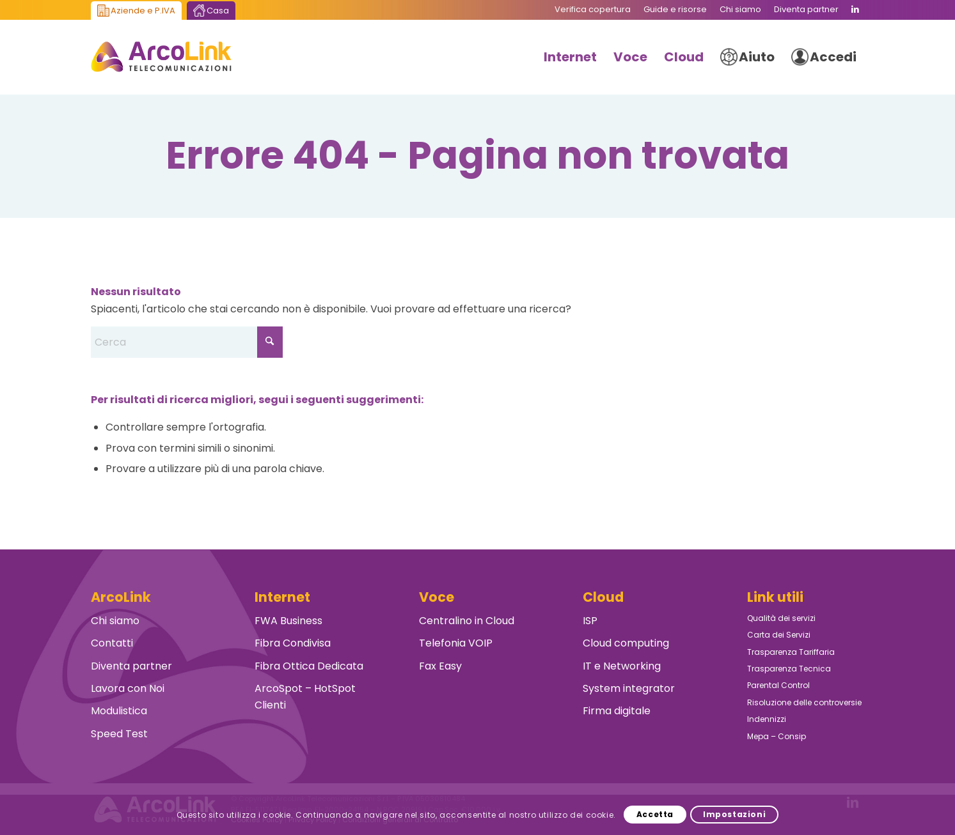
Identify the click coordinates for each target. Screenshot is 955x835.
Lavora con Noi (127, 688)
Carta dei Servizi (778, 634)
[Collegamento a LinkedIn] (855, 9)
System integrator (629, 688)
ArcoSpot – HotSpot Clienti (305, 696)
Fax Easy (440, 666)
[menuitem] (592, 9)
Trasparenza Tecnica (789, 668)
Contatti (112, 643)
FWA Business (288, 620)
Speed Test (119, 733)
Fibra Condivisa (293, 643)
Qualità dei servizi (781, 618)
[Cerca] (187, 342)
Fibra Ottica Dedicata (309, 666)
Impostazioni (734, 814)
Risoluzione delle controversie (804, 702)
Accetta (655, 814)
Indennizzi (766, 719)
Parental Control (778, 685)
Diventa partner (131, 666)
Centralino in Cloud (466, 620)
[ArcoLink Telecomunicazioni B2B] (161, 57)
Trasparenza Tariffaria (791, 652)
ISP (590, 620)
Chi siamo (115, 620)
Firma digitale (617, 710)
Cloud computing (626, 643)
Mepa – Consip (776, 736)
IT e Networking (622, 666)
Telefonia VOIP (456, 643)
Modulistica (119, 710)
